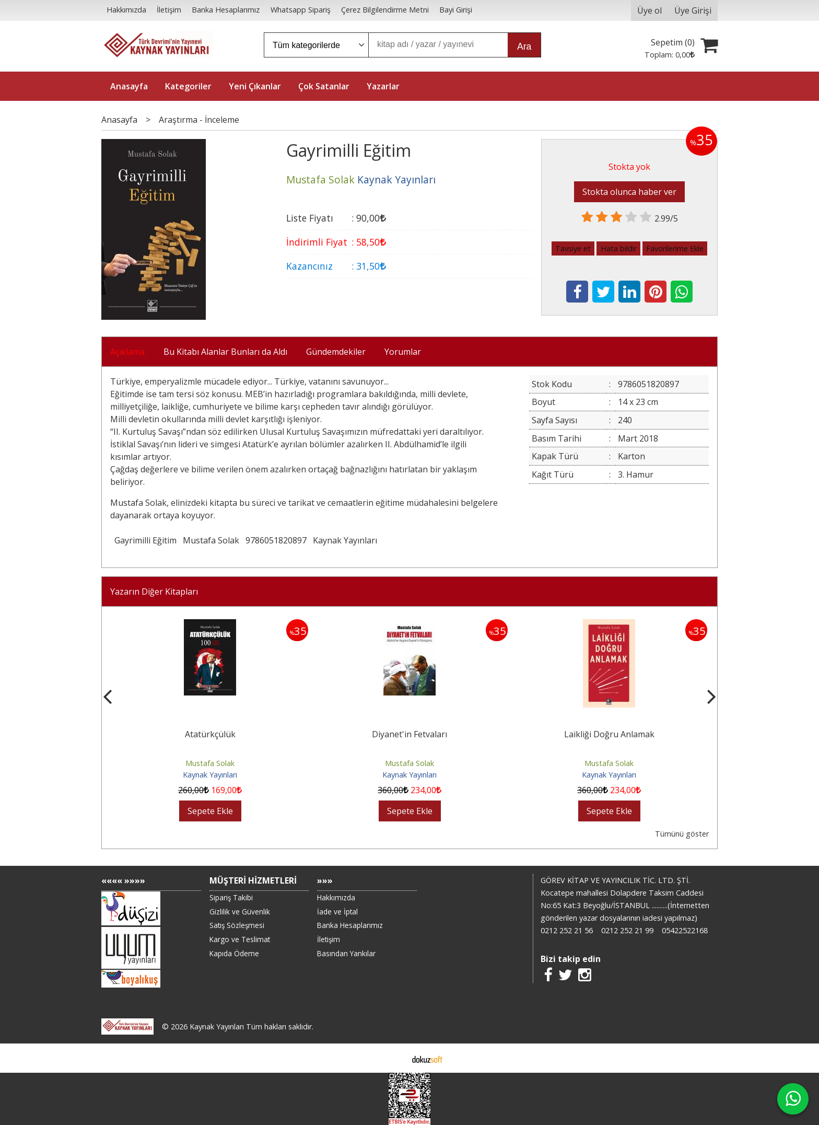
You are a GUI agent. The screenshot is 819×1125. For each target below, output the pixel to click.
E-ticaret (393, 1058)
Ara (524, 46)
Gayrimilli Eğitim (145, 540)
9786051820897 (276, 540)
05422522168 (685, 930)
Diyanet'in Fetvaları (609, 734)
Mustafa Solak (211, 540)
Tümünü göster (682, 834)
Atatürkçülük (409, 734)
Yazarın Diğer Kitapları (154, 591)
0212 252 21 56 (567, 930)
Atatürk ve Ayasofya (210, 734)
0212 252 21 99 (627, 930)
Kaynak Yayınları (345, 540)
